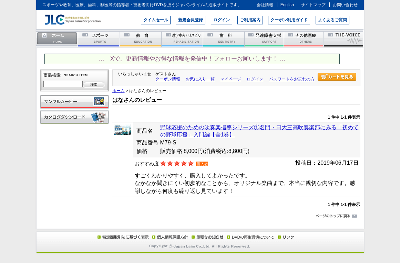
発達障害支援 (265, 38)
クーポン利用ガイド (289, 20)
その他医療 (304, 38)
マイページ (230, 79)
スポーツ (99, 38)
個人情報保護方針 (169, 237)
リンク (285, 237)
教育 (141, 38)
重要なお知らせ (206, 237)
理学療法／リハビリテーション (182, 38)
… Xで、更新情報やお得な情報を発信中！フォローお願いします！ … (192, 58)
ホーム (57, 38)
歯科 (224, 38)
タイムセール (155, 20)
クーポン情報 (167, 79)
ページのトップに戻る (200, 216)
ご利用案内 (250, 20)
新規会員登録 (190, 20)
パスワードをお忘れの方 (292, 79)
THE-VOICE (343, 38)
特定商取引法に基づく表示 (122, 237)
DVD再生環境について (251, 237)
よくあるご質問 (332, 20)
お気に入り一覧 (200, 79)
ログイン (221, 20)
